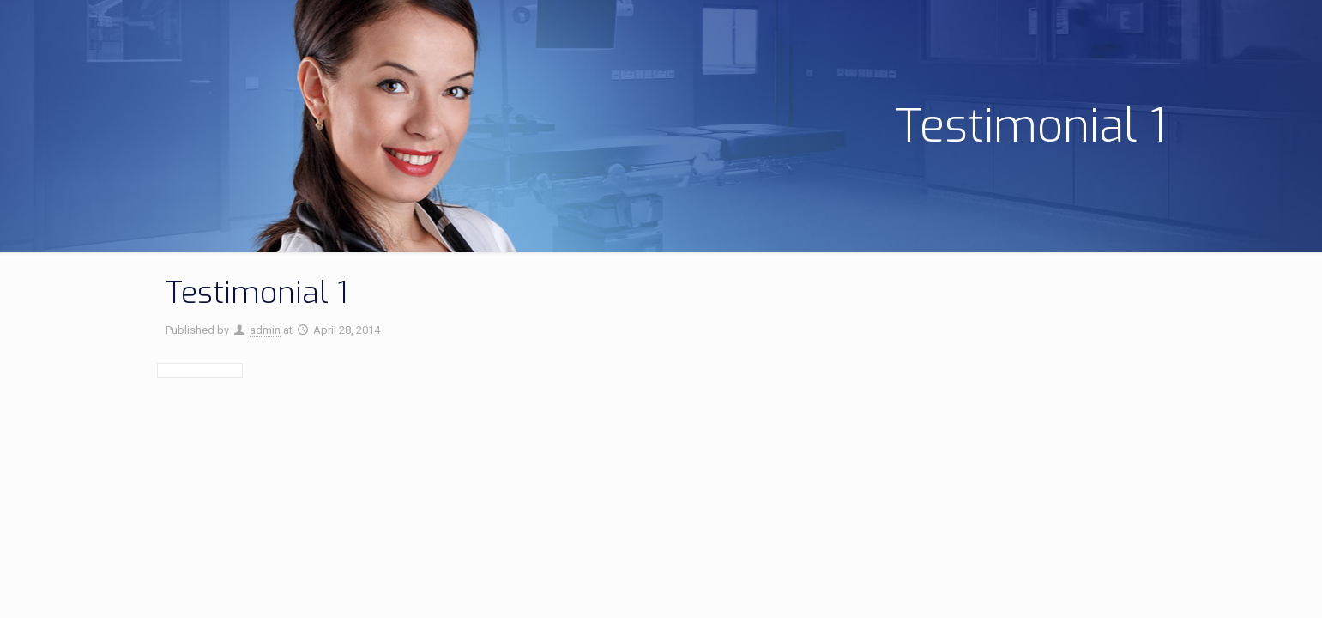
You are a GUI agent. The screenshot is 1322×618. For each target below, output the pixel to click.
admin (265, 330)
